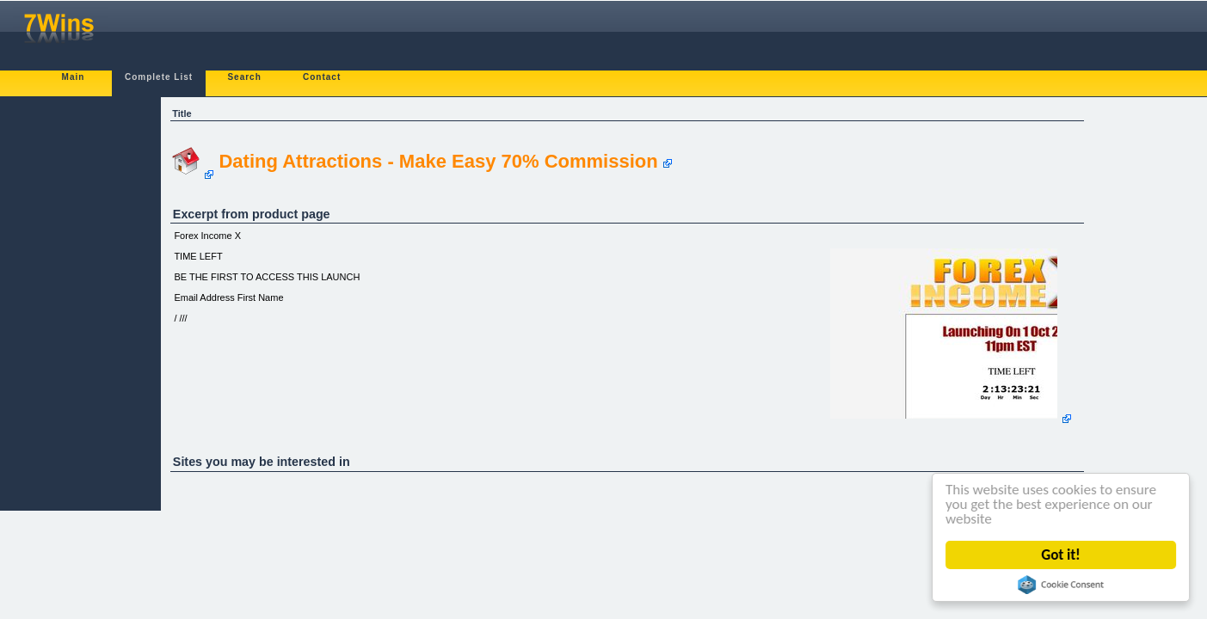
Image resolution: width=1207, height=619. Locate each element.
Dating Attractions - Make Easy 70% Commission (438, 161)
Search (244, 77)
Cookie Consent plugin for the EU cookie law (1061, 584)
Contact (322, 77)
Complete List (159, 77)
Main (73, 77)
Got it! (1061, 555)
